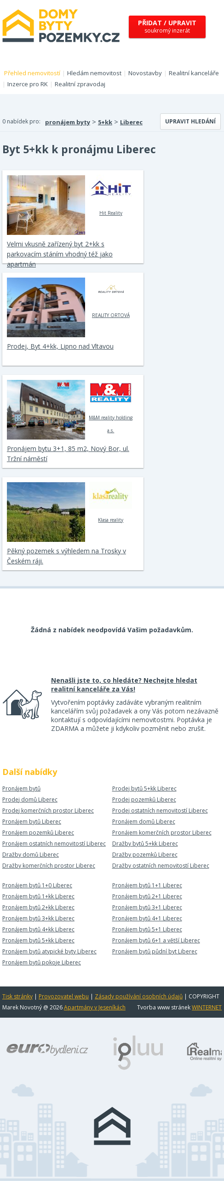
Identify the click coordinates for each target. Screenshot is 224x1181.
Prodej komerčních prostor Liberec (48, 810)
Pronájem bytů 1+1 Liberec (147, 885)
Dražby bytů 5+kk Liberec (145, 843)
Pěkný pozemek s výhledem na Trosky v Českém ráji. (66, 555)
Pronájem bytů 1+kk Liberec (38, 896)
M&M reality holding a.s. (110, 406)
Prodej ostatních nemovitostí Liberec (160, 810)
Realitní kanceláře (194, 73)
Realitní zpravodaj (80, 84)
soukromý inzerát (167, 26)
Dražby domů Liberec (30, 854)
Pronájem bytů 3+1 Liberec (147, 907)
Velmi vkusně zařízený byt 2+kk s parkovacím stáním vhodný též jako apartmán (60, 254)
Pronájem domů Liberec (143, 821)
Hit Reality (110, 195)
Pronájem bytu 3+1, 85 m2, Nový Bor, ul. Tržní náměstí (68, 453)
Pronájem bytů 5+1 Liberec (147, 929)
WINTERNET (207, 1007)
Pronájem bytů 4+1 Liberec (147, 918)
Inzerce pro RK (27, 84)
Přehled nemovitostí (32, 73)
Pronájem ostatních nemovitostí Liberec (54, 843)
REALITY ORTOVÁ (110, 297)
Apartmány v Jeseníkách (95, 1007)
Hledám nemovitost (94, 73)
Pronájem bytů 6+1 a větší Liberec (156, 940)
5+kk (105, 122)
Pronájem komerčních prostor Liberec (162, 832)
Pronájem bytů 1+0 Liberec (37, 885)
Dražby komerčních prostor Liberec (48, 865)
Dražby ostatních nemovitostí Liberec (160, 865)
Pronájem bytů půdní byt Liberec (154, 951)
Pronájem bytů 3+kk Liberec (38, 918)
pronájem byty (67, 122)
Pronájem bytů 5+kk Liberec (38, 940)
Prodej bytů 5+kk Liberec (144, 788)
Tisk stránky (17, 996)
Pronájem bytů (21, 788)
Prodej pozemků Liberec (144, 799)
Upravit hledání (190, 121)
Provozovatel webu (64, 996)
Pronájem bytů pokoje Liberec (41, 962)
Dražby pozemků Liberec (145, 854)
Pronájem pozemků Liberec (38, 832)
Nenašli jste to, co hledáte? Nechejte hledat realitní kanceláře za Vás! (124, 684)
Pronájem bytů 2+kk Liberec (38, 907)
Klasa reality (110, 502)
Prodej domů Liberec (29, 799)
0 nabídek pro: (21, 121)
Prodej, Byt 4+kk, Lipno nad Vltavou (60, 346)
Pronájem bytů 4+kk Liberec (38, 929)
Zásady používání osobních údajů (139, 996)
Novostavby (145, 73)
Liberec (131, 122)
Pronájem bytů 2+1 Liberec (147, 896)
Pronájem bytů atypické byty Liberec (49, 951)
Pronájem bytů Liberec (31, 821)
